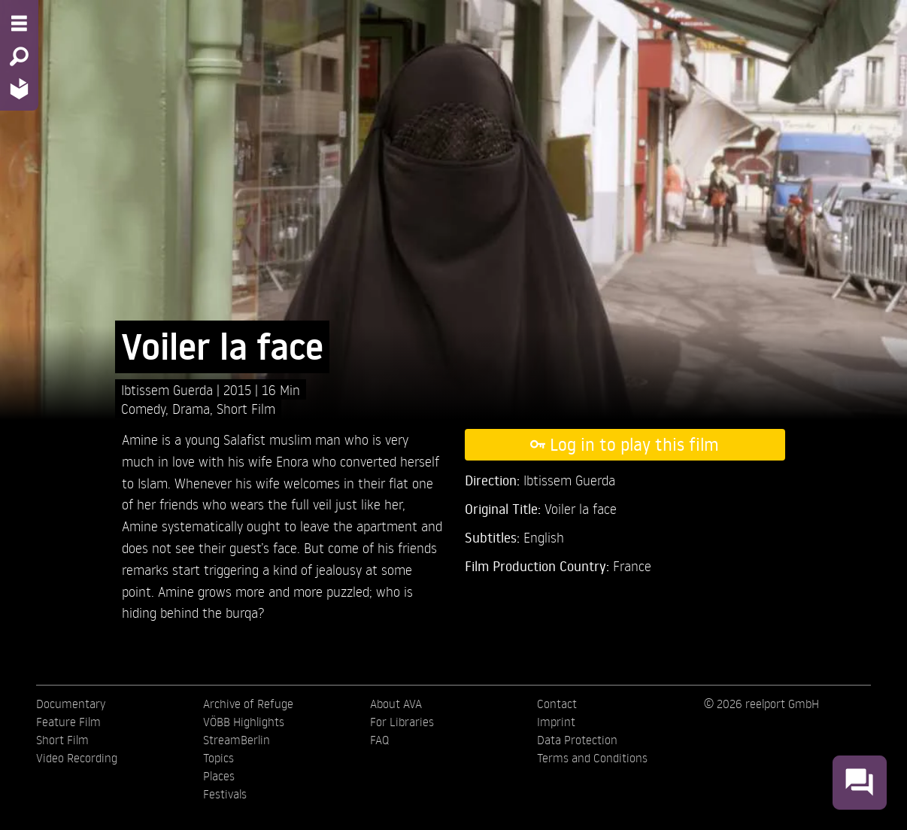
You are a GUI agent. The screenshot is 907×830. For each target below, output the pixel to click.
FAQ (379, 739)
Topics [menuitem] (218, 757)
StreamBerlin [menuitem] (236, 739)
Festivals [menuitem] (225, 793)
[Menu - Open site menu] (19, 23)
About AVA (396, 703)
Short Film (246, 408)
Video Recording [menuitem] (76, 757)
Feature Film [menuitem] (68, 721)
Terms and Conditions (592, 757)
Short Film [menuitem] (62, 739)
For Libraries (402, 721)
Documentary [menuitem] (70, 703)
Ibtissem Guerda (169, 389)
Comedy (143, 408)
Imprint (556, 721)
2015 (239, 389)
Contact (557, 703)
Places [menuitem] (219, 775)
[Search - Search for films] (19, 56)
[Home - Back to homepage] (19, 88)
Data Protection (577, 739)
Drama (191, 408)
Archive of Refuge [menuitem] (248, 703)
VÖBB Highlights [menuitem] (243, 721)
